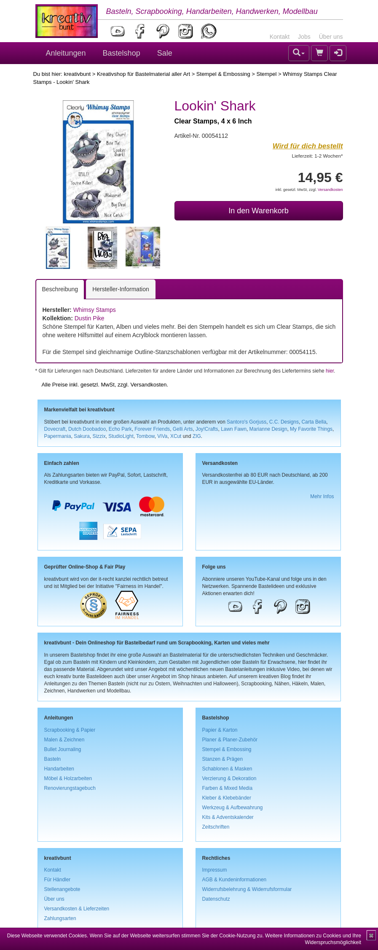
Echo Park (120, 429)
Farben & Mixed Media (227, 788)
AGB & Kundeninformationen (234, 880)
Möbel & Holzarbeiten (68, 778)
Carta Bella (314, 422)
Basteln (52, 759)
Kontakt (280, 36)
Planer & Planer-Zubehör (230, 740)
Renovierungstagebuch (70, 788)
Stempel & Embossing (223, 74)
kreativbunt (77, 74)
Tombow (145, 436)
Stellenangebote (62, 889)
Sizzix (99, 436)
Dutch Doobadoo (87, 429)
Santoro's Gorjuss (246, 422)
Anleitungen (66, 53)
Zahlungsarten (60, 918)
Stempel (267, 74)
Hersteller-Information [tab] (120, 289)
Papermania (57, 436)
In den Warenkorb (258, 211)
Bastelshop (121, 53)
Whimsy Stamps (94, 309)
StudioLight (121, 436)
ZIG (197, 436)
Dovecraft (55, 429)
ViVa (162, 436)
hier (330, 371)
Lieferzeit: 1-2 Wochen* (317, 155)
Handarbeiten (59, 769)
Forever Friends (152, 429)
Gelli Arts (183, 429)
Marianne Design (268, 429)
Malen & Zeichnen (64, 740)
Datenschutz (216, 899)
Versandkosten (330, 190)
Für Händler (57, 880)
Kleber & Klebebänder (226, 798)
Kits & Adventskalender (228, 817)
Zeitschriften (216, 827)
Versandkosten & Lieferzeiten (77, 909)
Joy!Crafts (207, 429)
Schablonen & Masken (227, 769)
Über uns (331, 36)
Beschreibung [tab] (60, 289)
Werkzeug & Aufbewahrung (232, 807)
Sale (164, 53)
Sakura (82, 436)
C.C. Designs (284, 422)
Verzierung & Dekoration (229, 778)
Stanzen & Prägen (222, 759)
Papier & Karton (220, 730)
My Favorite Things (311, 429)
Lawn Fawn (234, 429)
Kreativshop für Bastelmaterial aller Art (143, 74)
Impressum (214, 870)
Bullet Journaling (62, 749)
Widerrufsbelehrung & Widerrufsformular (247, 889)
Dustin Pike (90, 318)
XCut (175, 436)
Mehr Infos (322, 496)
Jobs (304, 36)
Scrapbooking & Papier (70, 730)
